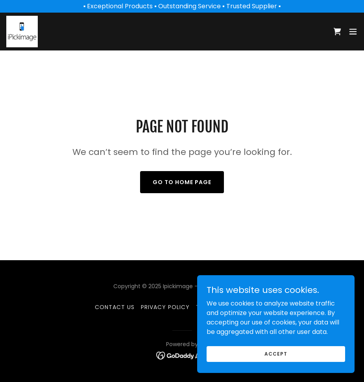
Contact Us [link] (115, 307)
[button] (353, 31)
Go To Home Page (182, 182)
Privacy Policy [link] (165, 307)
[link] (22, 31)
